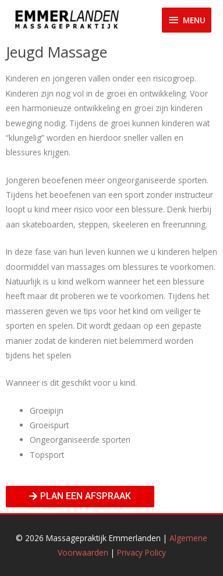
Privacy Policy (141, 552)
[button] (80, 496)
